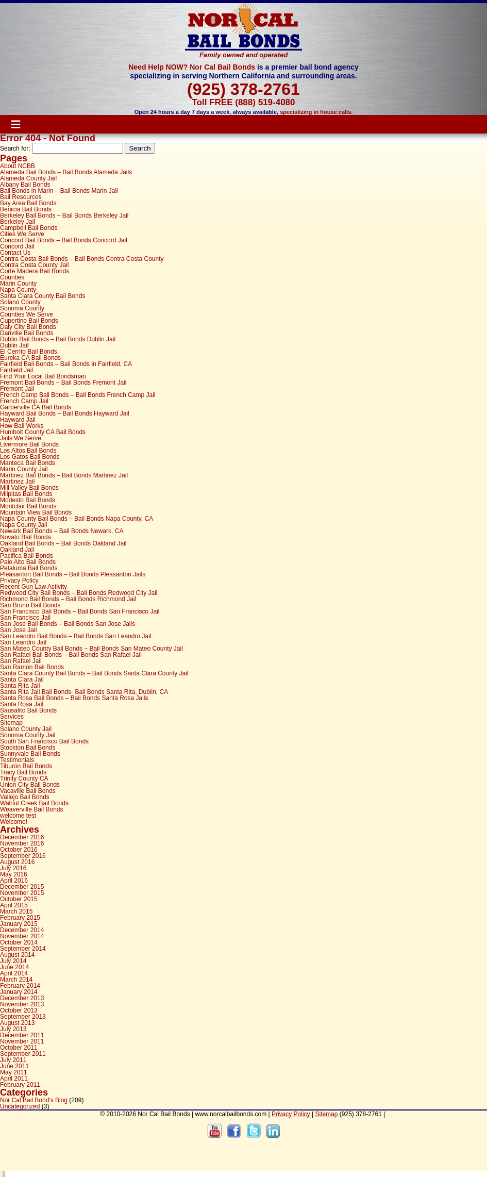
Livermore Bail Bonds (29, 444)
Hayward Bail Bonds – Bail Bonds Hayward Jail (64, 413)
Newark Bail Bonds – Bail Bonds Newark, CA (61, 531)
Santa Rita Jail (20, 685)
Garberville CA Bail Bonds (35, 407)
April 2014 (14, 973)
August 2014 (17, 954)
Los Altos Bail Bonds (28, 450)
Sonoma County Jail (27, 735)
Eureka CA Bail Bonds (30, 357)
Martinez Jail (17, 481)
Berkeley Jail (17, 221)
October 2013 (19, 1010)
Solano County (20, 302)
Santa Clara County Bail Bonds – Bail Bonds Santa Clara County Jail (94, 673)
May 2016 (13, 874)
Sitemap (11, 722)
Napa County (18, 289)
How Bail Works (21, 425)
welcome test (18, 815)
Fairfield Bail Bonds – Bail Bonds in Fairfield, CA (66, 364)
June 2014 (14, 967)
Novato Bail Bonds (25, 537)
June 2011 (14, 1066)
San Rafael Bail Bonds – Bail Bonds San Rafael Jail (71, 654)
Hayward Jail (18, 419)
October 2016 (19, 849)
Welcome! (13, 821)
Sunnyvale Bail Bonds (30, 753)
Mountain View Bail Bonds (36, 512)
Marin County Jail (24, 469)
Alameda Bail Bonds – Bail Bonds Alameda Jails (66, 172)
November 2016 (22, 843)
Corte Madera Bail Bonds (34, 271)
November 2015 (22, 893)
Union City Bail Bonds (30, 784)
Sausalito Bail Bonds (28, 710)
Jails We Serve (20, 438)
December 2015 (22, 886)
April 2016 (14, 880)
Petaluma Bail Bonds (28, 568)
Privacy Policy (19, 580)
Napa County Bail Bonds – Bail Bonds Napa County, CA (76, 518)
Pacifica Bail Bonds (26, 555)
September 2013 (23, 1016)
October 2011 (19, 1047)
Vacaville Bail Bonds (28, 790)
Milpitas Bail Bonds (26, 494)
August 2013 (17, 1022)
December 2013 (22, 998)
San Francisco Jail (25, 617)
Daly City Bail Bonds (28, 326)
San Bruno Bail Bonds (30, 605)
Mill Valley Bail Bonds (29, 487)
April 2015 (14, 905)
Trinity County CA (24, 778)
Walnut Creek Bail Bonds (34, 803)
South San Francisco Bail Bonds (44, 741)
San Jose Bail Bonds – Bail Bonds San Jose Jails (67, 623)
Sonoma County (22, 308)
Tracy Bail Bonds (23, 772)
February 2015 (20, 917)
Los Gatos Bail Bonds (29, 456)
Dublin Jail (14, 345)
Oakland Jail (17, 549)
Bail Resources (21, 197)
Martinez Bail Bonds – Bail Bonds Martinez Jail (64, 475)
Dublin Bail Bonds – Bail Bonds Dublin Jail (57, 339)
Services (12, 716)
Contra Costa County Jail (34, 265)
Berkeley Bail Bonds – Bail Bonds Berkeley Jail (64, 215)
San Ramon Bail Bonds (32, 667)
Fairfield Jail (16, 370)
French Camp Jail (24, 401)
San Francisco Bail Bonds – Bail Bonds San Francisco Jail (80, 611)
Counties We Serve (26, 314)
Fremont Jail (17, 388)
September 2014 (23, 948)
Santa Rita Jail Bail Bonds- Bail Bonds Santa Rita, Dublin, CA (84, 691)
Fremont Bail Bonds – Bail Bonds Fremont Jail (63, 382)
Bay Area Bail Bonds (28, 203)
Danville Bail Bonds (26, 333)
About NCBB (17, 166)
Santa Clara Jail (22, 679)
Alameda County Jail (28, 178)
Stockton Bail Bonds (27, 747)
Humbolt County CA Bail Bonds (43, 432)
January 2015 (19, 923)
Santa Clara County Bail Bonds (42, 296)
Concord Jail (17, 246)
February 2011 (20, 1084)
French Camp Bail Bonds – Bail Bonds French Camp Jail (77, 395)
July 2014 (13, 961)
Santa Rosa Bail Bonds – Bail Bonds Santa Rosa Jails (74, 698)
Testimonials (17, 760)
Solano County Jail (26, 729)
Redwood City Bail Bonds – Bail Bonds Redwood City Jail (79, 592)
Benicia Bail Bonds (26, 209)
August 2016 (17, 862)
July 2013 (13, 1029)
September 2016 (23, 855)
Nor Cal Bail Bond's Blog (34, 1100)
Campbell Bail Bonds (28, 227)
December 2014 (22, 930)
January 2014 (19, 992)
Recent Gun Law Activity (33, 586)
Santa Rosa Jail (21, 704)
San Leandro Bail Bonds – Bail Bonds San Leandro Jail (76, 636)
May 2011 (13, 1072)
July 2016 (13, 868)
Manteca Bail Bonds (27, 463)
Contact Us (15, 252)
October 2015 (19, 899)
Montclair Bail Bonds (28, 506)
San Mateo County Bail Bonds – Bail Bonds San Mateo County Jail (91, 648)
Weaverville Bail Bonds (31, 809)
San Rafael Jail (21, 661)
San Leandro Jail (23, 642)
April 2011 (14, 1078)
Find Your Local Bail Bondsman (43, 376)
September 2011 (23, 1053)
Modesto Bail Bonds (27, 500)
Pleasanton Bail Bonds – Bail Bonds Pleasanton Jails (72, 574)
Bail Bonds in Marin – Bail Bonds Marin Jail (59, 190)
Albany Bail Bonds (25, 184)
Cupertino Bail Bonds (29, 320)
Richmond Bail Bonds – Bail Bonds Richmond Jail (68, 599)
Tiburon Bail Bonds (26, 766)
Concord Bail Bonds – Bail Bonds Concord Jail (63, 240)
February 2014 (20, 985)
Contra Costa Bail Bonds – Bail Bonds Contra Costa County (82, 258)
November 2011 (22, 1041)
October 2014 (19, 942)
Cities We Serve (22, 234)
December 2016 (22, 837)
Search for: (15, 148)
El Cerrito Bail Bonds (28, 351)
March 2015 (16, 911)
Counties (12, 277)
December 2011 (22, 1035)
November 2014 (22, 936)
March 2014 (16, 979)
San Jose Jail (18, 630)
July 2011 (13, 1060)
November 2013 (22, 1004)
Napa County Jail (23, 524)
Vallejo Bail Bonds (24, 797)
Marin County (18, 283)
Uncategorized (20, 1106)
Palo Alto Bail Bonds (28, 562)
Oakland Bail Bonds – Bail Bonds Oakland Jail (63, 543)
